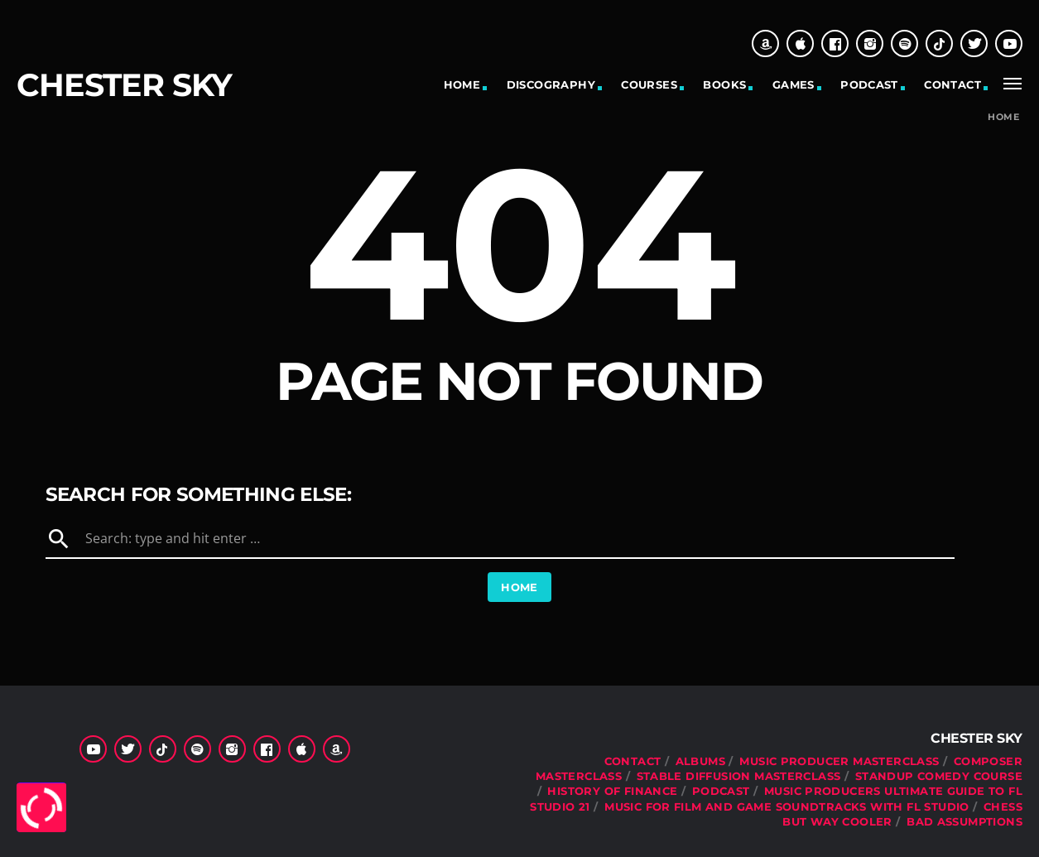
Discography (551, 84)
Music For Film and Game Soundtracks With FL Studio (786, 806)
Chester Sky (124, 84)
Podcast (869, 84)
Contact (952, 84)
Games (793, 84)
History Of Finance (612, 790)
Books (724, 84)
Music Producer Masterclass (839, 761)
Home (462, 84)
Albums (700, 761)
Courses (649, 84)
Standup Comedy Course (938, 775)
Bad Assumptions (964, 821)
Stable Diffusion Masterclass (739, 775)
